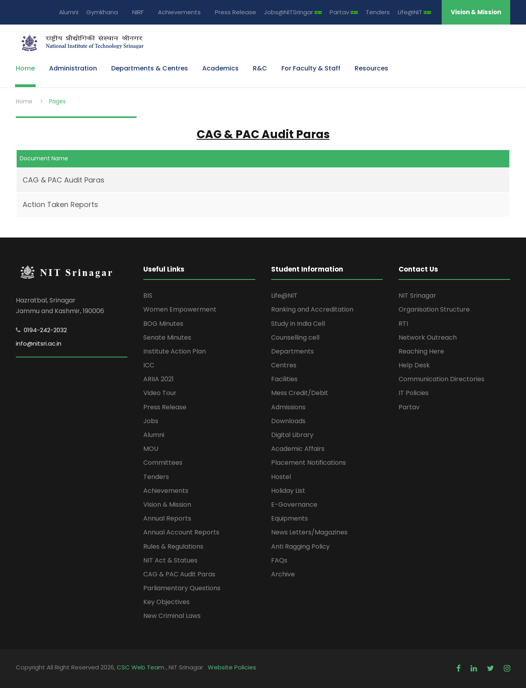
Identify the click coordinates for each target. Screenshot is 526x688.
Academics (220, 68)
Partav (344, 12)
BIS (147, 295)
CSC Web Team (141, 667)
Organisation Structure (434, 309)
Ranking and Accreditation (312, 309)
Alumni (68, 12)
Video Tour (160, 392)
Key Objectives (166, 601)
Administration (73, 68)
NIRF (138, 12)
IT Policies (414, 392)
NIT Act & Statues (170, 560)
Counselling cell (295, 337)
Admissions (288, 407)
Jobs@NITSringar (293, 12)
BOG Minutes (163, 323)
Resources (371, 68)
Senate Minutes (167, 337)
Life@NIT (414, 12)
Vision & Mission (476, 12)
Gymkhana (102, 12)
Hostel (281, 476)
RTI (403, 323)
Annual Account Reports (181, 532)
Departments (292, 351)
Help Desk (414, 365)
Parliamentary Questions (181, 588)
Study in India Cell (298, 323)
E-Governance (294, 504)
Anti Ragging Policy (300, 546)
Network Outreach (428, 337)
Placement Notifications (308, 462)
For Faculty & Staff (310, 68)
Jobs (150, 421)
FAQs (279, 560)
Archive (283, 574)
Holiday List (288, 490)
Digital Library (292, 434)
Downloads (288, 421)
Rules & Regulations (173, 546)
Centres (283, 365)
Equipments (289, 518)
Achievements (179, 12)
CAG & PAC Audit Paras (63, 180)
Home (25, 68)
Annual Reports (167, 518)
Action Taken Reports (60, 204)
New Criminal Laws (172, 615)
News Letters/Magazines (309, 532)
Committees (162, 462)
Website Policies (232, 667)
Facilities (284, 379)
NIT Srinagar (417, 295)
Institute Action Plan (174, 351)
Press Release (235, 12)
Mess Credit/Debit (299, 392)
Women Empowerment (179, 309)
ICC (148, 365)
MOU (150, 448)
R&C (260, 68)
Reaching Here (421, 351)
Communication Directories (441, 379)
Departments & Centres (149, 68)
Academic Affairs (298, 448)
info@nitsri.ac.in (38, 343)
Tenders (378, 12)
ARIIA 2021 (158, 379)
